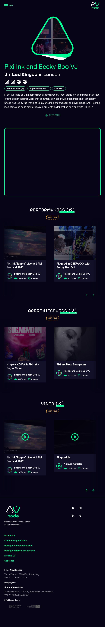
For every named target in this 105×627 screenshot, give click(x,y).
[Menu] (8, 5)
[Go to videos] (52, 411)
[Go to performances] (52, 217)
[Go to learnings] (52, 318)
